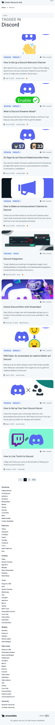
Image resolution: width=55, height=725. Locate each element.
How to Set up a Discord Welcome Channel (25, 62)
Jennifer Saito (20, 78)
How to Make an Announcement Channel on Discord (25, 208)
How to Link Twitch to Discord (18, 456)
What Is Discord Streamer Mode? (20, 111)
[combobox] (27, 15)
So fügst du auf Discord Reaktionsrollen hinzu (26, 157)
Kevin (18, 274)
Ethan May (21, 469)
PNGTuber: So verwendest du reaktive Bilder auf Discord (27, 358)
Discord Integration (13, 259)
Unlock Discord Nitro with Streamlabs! (22, 307)
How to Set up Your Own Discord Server (23, 408)
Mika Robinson (24, 323)
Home (4, 7)
